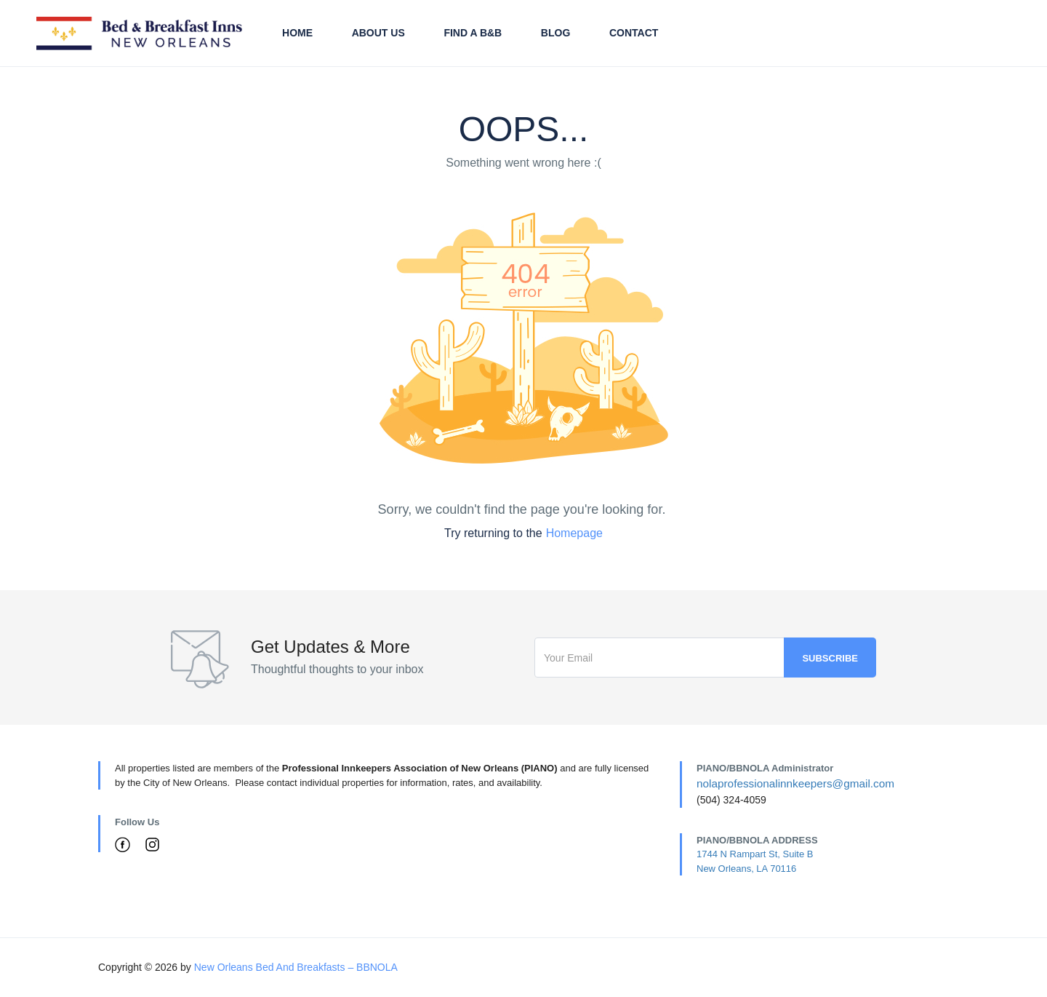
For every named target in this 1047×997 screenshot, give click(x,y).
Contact (633, 33)
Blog (555, 33)
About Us (378, 33)
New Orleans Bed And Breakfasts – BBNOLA (296, 967)
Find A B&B (473, 33)
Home (297, 33)
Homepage (574, 533)
